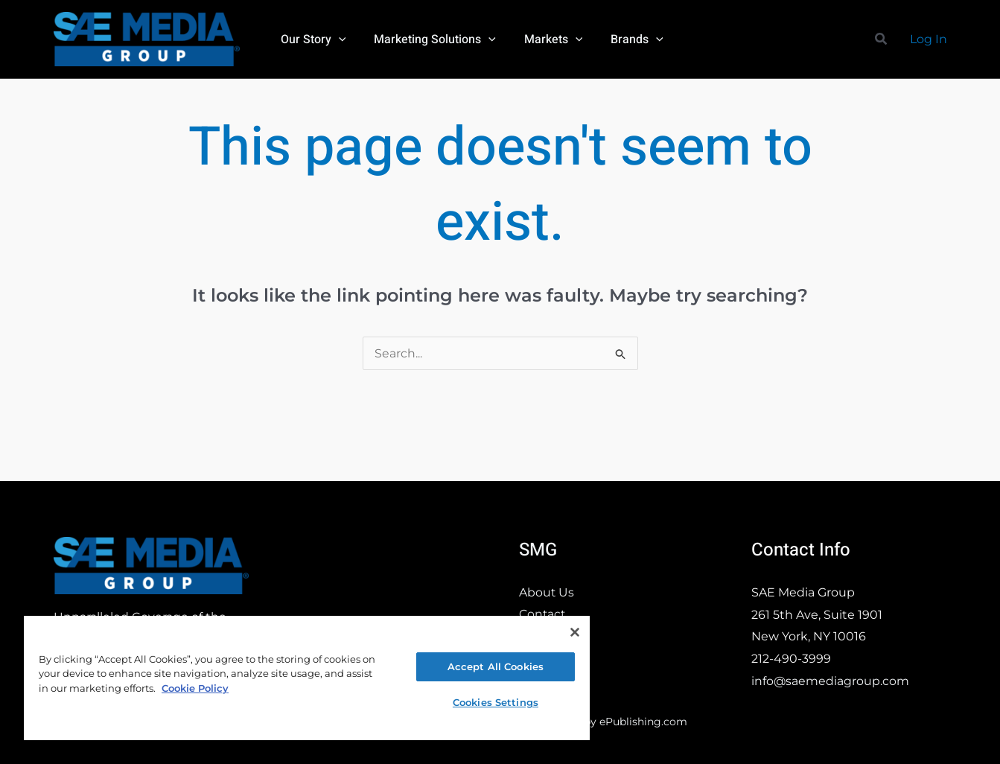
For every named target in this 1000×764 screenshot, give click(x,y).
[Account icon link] (928, 39)
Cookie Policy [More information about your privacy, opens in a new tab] (195, 688)
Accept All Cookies (496, 666)
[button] (336, 39)
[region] (307, 677)
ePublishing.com (643, 721)
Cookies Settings (495, 702)
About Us (547, 592)
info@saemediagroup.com (830, 681)
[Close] (574, 632)
